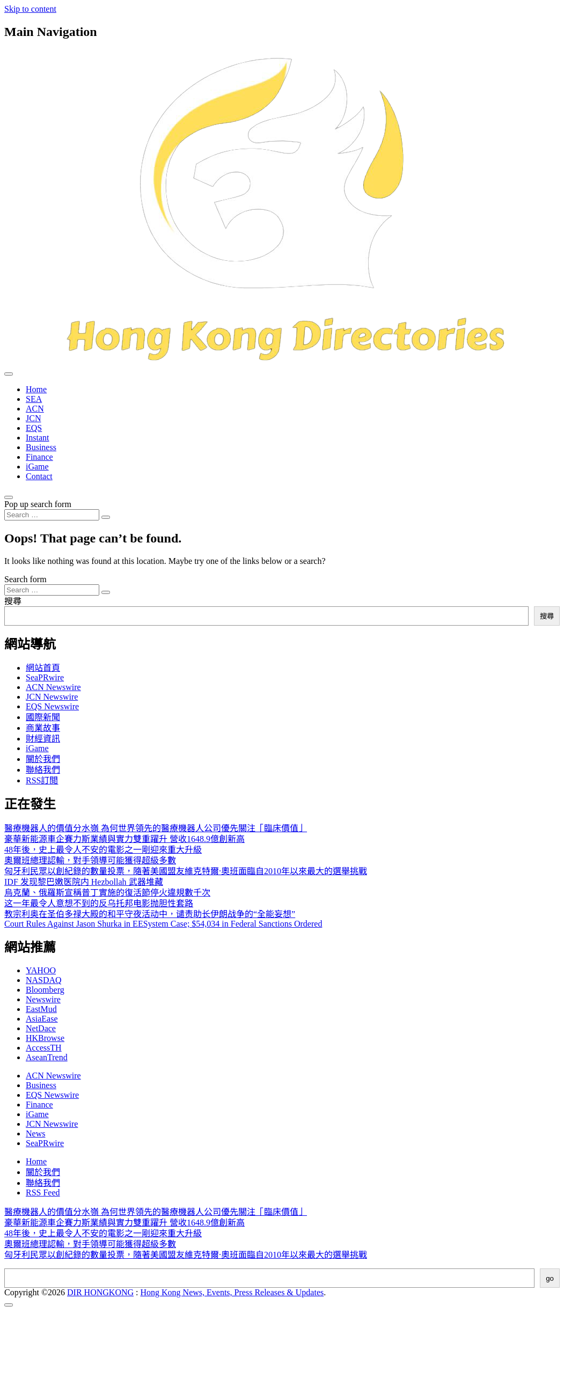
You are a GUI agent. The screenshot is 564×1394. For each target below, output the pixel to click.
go (550, 1278)
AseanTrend (47, 1057)
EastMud (41, 1009)
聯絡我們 (43, 769)
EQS (34, 427)
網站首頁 (43, 667)
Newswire (43, 999)
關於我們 (43, 759)
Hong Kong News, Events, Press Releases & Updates (232, 1292)
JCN (33, 418)
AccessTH (44, 1047)
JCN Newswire (52, 696)
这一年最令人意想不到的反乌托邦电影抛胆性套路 (98, 903)
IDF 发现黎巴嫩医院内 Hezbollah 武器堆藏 (83, 881)
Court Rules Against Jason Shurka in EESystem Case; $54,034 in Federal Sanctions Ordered (163, 923)
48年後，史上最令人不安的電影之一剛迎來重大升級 (103, 849)
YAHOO (41, 970)
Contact (39, 476)
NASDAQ (44, 980)
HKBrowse (45, 1038)
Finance (39, 456)
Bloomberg (45, 989)
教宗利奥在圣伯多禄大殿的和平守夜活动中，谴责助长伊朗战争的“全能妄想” (149, 914)
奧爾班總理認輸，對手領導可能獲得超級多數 (90, 860)
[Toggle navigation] (8, 374)
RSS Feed (43, 1192)
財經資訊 (43, 738)
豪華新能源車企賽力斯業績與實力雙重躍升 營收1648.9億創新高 (124, 838)
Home (36, 389)
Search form (25, 579)
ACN (35, 408)
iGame (37, 466)
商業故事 (43, 727)
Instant (37, 437)
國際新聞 (43, 717)
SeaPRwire (45, 677)
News (35, 1133)
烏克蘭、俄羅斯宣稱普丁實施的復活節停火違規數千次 (107, 892)
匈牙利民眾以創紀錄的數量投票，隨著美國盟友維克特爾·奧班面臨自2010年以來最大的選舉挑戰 (185, 871)
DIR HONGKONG (100, 1292)
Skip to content (30, 8)
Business (41, 447)
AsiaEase (42, 1018)
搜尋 (12, 601)
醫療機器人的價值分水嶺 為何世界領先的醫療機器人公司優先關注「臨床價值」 (155, 828)
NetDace (41, 1028)
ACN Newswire (53, 687)
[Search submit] (105, 517)
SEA (34, 398)
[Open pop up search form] (8, 497)
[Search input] (51, 514)
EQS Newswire (52, 706)
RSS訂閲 (42, 780)
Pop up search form (37, 504)
